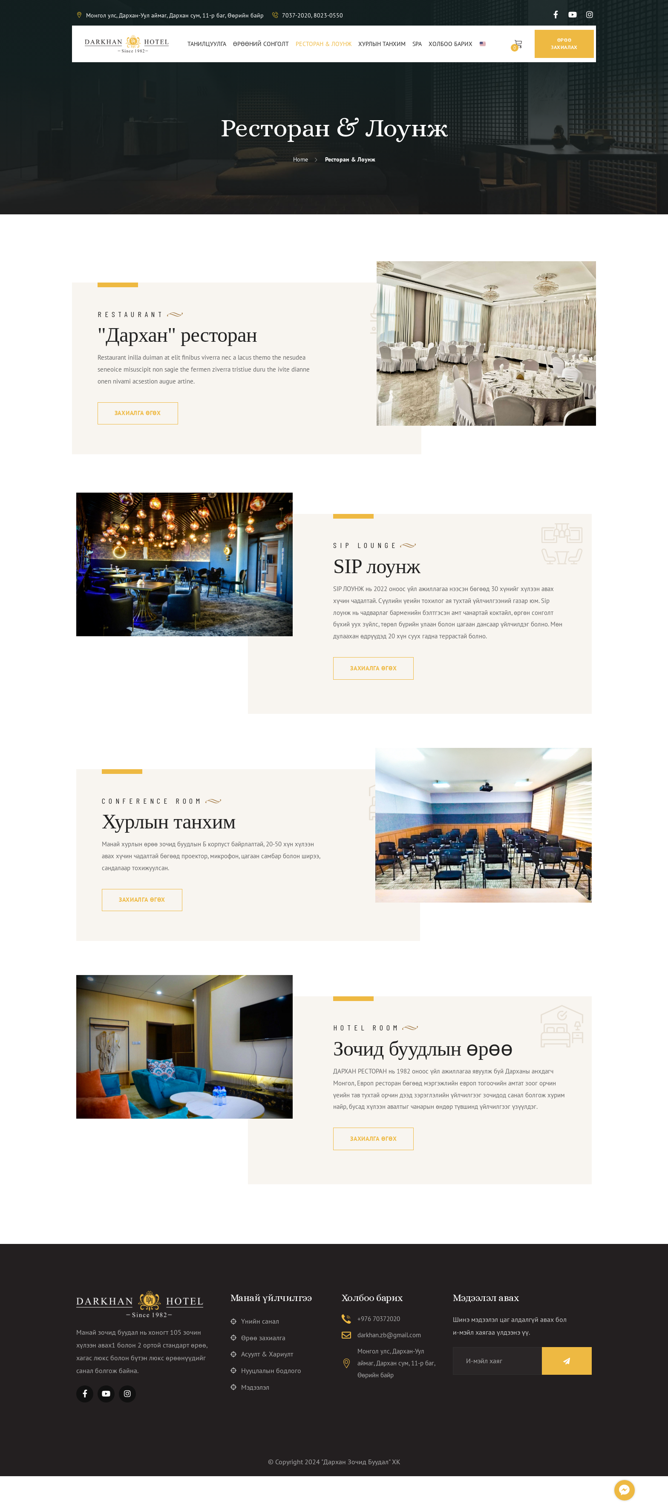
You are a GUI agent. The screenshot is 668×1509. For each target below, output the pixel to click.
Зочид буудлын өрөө (423, 1066)
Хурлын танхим (169, 838)
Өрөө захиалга (257, 1372)
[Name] (559, 1394)
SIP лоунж (376, 568)
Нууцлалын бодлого (265, 1406)
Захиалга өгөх (138, 414)
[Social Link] (555, 15)
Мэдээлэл (249, 1423)
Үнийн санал (254, 1354)
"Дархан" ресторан (177, 334)
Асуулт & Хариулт (261, 1389)
